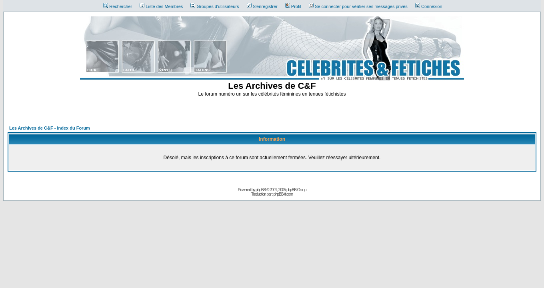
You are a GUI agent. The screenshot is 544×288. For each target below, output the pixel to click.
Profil (293, 6)
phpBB (261, 190)
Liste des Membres (161, 6)
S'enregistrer (262, 6)
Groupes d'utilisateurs (214, 6)
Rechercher (117, 6)
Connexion (428, 6)
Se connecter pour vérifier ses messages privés (358, 6)
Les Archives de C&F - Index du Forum (49, 128)
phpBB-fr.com (283, 194)
